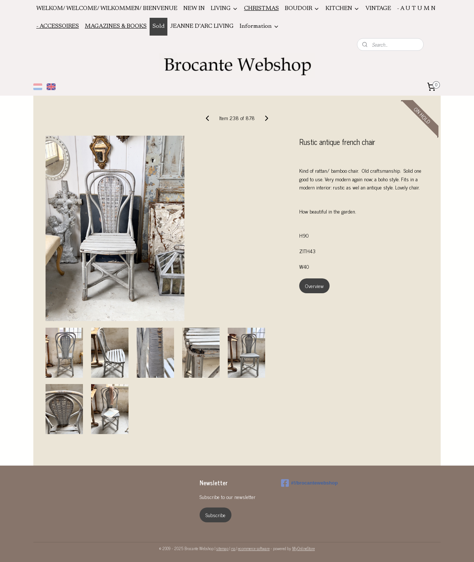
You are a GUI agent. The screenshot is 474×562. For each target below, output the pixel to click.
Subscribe (216, 514)
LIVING (224, 9)
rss (233, 548)
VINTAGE (378, 8)
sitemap (222, 548)
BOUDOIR (302, 9)
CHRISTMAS (261, 8)
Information (259, 26)
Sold (158, 26)
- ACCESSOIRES (57, 26)
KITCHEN (343, 9)
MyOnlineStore (303, 548)
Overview (314, 285)
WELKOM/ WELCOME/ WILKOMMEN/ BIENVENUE (106, 8)
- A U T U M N (416, 8)
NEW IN (194, 8)
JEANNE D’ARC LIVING (202, 26)
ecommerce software (254, 548)
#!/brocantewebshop (309, 483)
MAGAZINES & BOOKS (116, 26)
